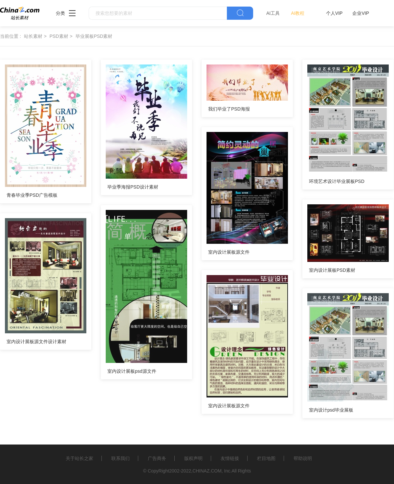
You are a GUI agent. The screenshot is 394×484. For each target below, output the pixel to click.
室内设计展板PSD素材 (332, 270)
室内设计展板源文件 (229, 252)
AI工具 (273, 13)
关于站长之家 (79, 458)
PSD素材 (59, 36)
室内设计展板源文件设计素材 (36, 341)
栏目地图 (266, 458)
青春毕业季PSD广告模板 (32, 195)
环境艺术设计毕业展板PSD (336, 181)
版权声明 (193, 458)
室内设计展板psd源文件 (131, 371)
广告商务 (157, 458)
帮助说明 (303, 458)
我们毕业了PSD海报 (229, 109)
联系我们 (120, 458)
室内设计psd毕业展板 (331, 410)
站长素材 (33, 36)
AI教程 (297, 13)
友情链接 (230, 458)
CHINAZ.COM (207, 470)
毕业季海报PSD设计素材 (132, 187)
